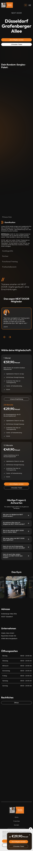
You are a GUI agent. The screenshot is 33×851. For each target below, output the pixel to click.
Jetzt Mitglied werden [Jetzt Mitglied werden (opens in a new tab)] (16, 40)
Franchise (16, 821)
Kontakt (16, 825)
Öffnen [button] (16, 702)
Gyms (16, 817)
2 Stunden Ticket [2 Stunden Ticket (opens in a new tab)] (16, 44)
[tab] (16, 217)
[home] (7, 5)
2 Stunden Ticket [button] (16, 488)
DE (30, 5)
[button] (25, 5)
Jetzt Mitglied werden (16, 484)
